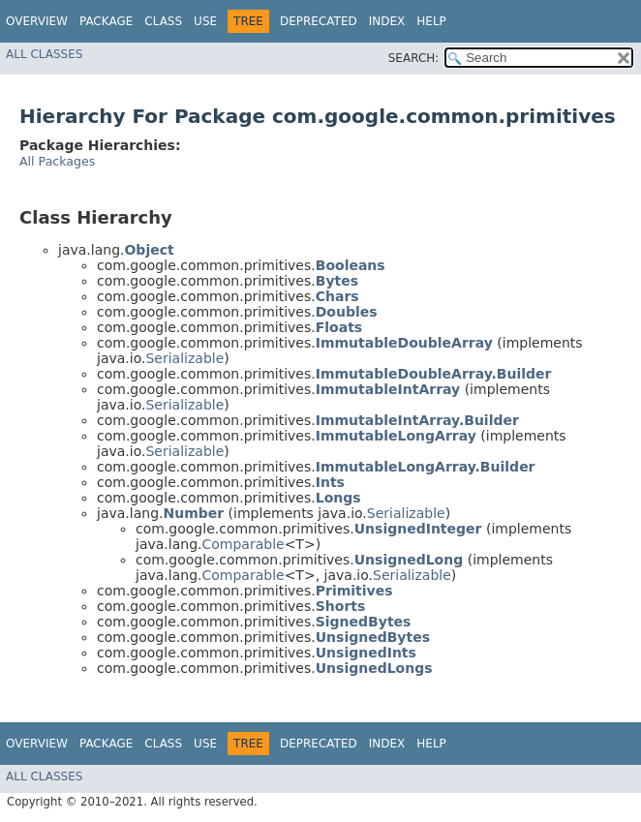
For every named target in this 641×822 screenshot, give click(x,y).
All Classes (44, 54)
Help (431, 21)
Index (387, 21)
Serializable (184, 358)
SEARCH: (414, 58)
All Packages (57, 161)
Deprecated (318, 21)
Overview (37, 21)
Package (106, 21)
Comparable (242, 544)
